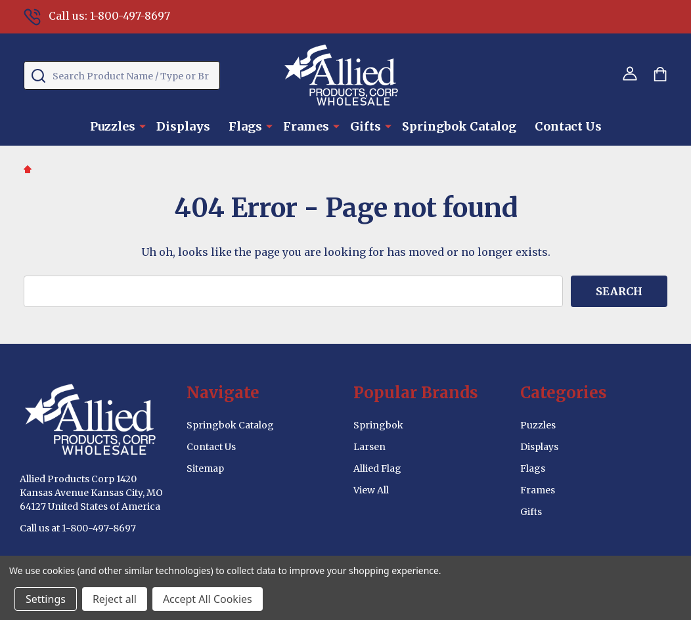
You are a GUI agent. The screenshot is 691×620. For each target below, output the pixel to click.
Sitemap (205, 468)
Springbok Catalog (459, 126)
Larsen (369, 447)
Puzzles (112, 126)
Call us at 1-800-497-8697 (78, 528)
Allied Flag (377, 468)
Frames (306, 126)
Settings (46, 599)
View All (371, 490)
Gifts (365, 126)
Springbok (378, 425)
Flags (245, 126)
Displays (183, 126)
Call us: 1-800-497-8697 (97, 15)
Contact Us (568, 126)
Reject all (115, 599)
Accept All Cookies (207, 599)
